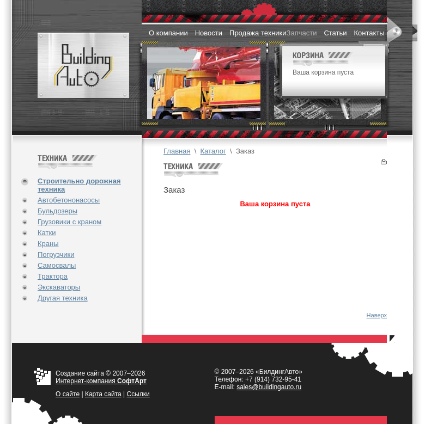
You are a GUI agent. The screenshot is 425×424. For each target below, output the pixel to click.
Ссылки (138, 394)
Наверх (377, 315)
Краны (48, 243)
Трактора (53, 276)
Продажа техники (258, 33)
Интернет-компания (101, 381)
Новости (208, 33)
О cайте (68, 394)
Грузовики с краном (69, 222)
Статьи (335, 33)
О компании (168, 33)
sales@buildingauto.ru (268, 387)
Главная (176, 151)
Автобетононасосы (69, 200)
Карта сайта (103, 394)
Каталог (213, 151)
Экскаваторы (59, 287)
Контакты (369, 33)
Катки (47, 233)
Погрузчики (56, 254)
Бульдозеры (57, 211)
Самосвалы (57, 265)
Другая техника (63, 298)
